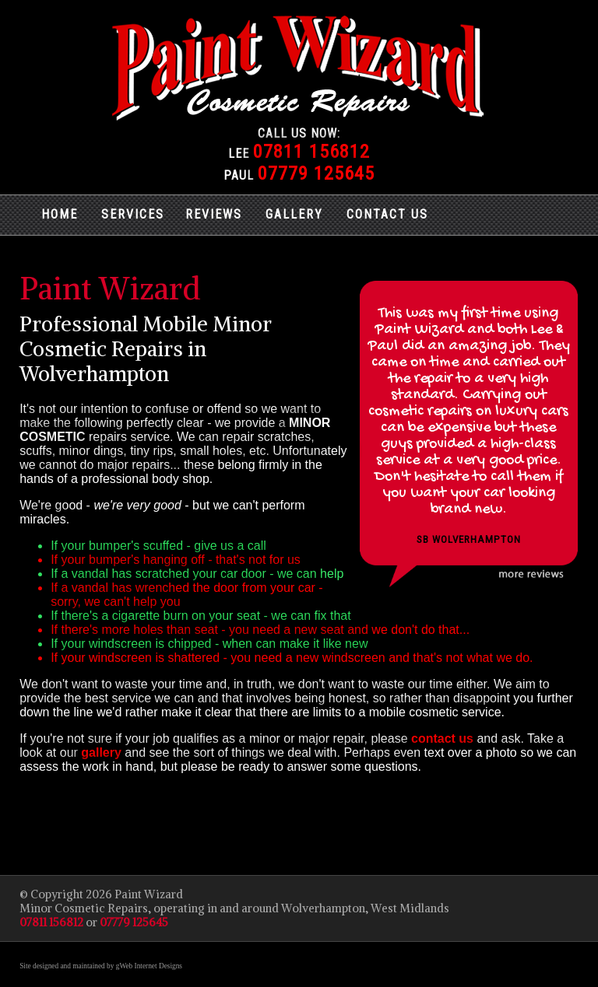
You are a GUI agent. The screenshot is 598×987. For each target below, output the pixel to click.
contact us (442, 738)
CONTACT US (387, 214)
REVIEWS (213, 214)
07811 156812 (311, 152)
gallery (101, 752)
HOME (59, 214)
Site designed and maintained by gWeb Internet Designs (100, 966)
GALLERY (294, 214)
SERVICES (132, 214)
